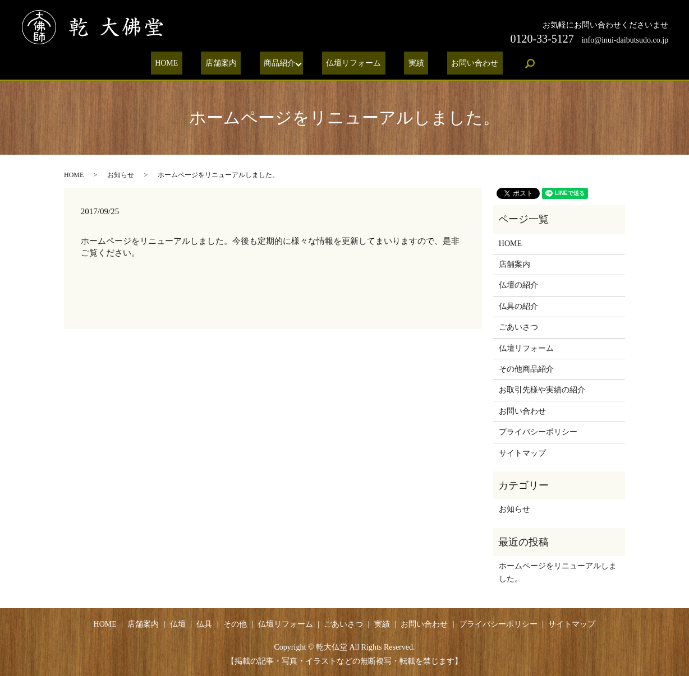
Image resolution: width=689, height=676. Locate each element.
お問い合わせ (456, 63)
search (506, 63)
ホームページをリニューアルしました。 (558, 572)
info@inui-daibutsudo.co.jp (625, 40)
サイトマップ (522, 453)
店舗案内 (231, 63)
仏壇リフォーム (351, 63)
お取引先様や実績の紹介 (542, 390)
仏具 (204, 624)
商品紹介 (281, 63)
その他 (235, 624)
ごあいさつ (518, 327)
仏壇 (178, 624)
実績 (406, 63)
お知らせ (120, 175)
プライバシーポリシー (538, 432)
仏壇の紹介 (518, 285)
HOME (185, 63)
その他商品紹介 (526, 369)
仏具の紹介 (518, 306)
